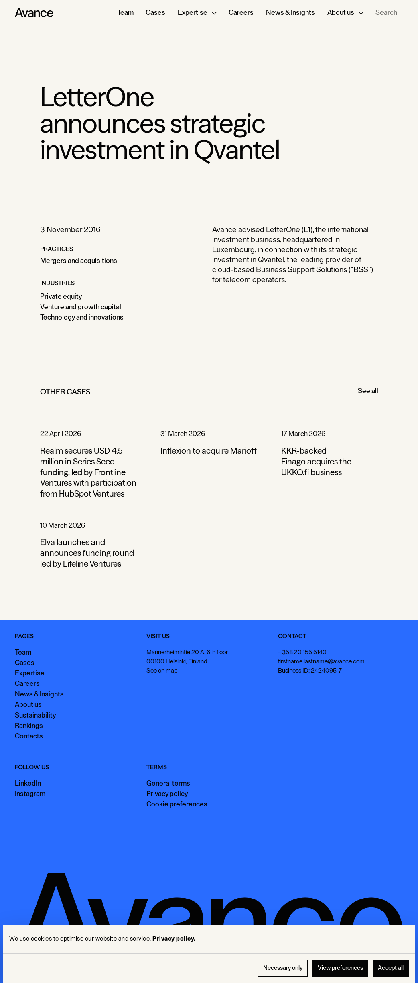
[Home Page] (34, 13)
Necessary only (282, 968)
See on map (161, 671)
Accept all (391, 968)
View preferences (340, 968)
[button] (197, 13)
